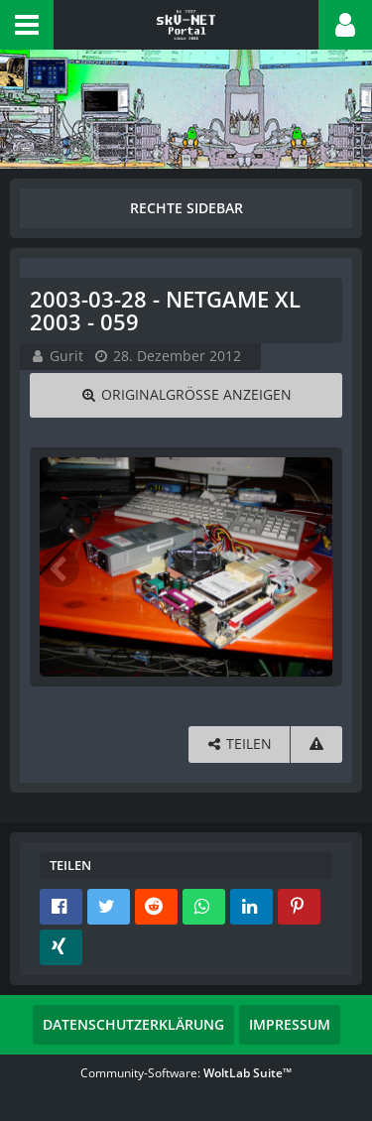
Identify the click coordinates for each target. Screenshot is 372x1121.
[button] (27, 25)
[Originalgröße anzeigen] (186, 395)
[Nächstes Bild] (312, 567)
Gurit (66, 355)
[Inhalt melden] (316, 744)
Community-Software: (186, 1072)
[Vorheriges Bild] (59, 567)
